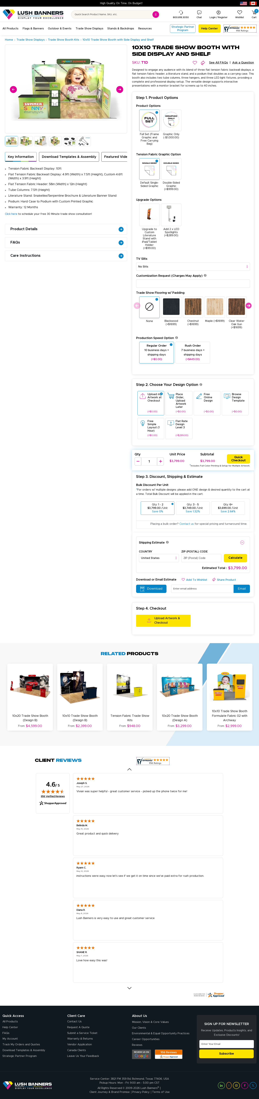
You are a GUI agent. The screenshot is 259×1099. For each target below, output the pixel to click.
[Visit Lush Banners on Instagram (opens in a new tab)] (236, 1085)
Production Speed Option (157, 338)
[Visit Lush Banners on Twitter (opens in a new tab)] (253, 1085)
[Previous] (13, 89)
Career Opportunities (146, 1039)
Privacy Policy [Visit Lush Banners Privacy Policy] (140, 1091)
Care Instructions (67, 256)
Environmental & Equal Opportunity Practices (160, 1033)
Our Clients (139, 1027)
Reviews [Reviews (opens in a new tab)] (137, 1045)
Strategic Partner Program (19, 1056)
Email (240, 588)
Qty (138, 454)
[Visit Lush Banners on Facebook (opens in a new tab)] (244, 1085)
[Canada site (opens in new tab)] (253, 3)
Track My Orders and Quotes (21, 1044)
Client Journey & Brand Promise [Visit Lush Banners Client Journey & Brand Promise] (110, 1091)
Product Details (67, 229)
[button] (10, 28)
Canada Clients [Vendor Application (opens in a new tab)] (76, 1050)
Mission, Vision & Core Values (150, 1021)
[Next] (119, 89)
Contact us (186, 523)
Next (248, 306)
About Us (139, 1015)
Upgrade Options (149, 199)
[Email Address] (226, 1044)
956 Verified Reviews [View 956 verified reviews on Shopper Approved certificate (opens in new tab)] (53, 796)
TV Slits (141, 258)
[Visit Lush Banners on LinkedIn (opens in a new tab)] (221, 1085)
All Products (10, 1021)
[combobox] (193, 267)
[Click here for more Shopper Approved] (209, 994)
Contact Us (74, 1021)
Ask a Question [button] (243, 62)
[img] (52, 791)
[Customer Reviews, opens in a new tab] (240, 28)
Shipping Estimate (152, 542)
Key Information (21, 157)
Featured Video (117, 157)
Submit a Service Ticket (82, 1032)
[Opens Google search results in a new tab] (141, 1054)
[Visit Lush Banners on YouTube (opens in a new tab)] (229, 1085)
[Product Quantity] (149, 461)
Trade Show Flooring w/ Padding (160, 292)
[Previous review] (129, 769)
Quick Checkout (238, 459)
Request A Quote (78, 1027)
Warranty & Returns (80, 1038)
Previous (137, 306)
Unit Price (177, 454)
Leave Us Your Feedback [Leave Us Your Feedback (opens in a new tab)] (83, 1056)
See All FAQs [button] (218, 62)
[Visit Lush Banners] (27, 1085)
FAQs (67, 242)
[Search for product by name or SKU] (115, 14)
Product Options (148, 105)
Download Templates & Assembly (69, 157)
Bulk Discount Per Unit (152, 485)
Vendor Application (79, 1044)
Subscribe (226, 1053)
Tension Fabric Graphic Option (158, 154)
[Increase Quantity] (160, 461)
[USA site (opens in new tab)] (243, 3)
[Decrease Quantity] (138, 461)
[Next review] (129, 987)
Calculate (235, 558)
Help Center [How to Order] (10, 1027)
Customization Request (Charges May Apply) (171, 275)
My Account (10, 1038)
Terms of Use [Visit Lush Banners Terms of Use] (161, 1091)
